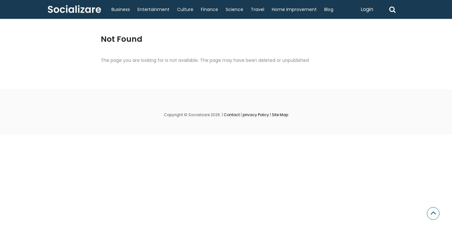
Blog (328, 9)
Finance (209, 9)
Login (367, 9)
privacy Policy (256, 114)
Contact (232, 114)
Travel (257, 9)
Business (120, 9)
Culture (185, 9)
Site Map (280, 114)
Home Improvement (294, 9)
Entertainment (153, 9)
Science (234, 9)
